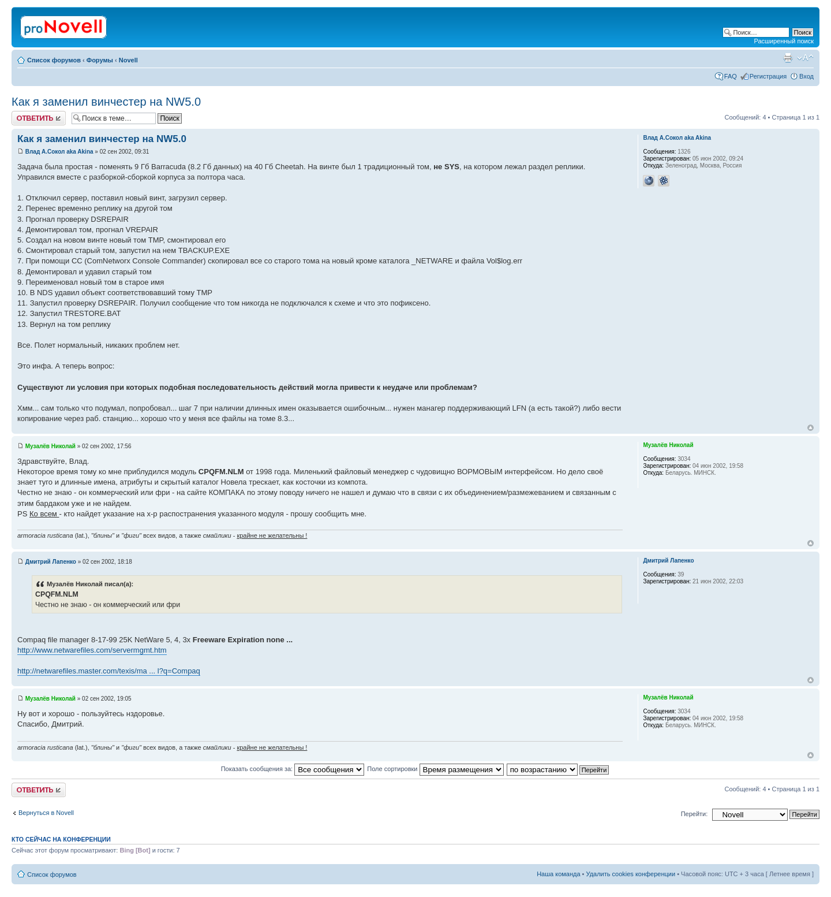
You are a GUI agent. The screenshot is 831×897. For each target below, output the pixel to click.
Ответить (39, 118)
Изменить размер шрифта (805, 58)
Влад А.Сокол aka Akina (59, 151)
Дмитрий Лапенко (50, 562)
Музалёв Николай (50, 446)
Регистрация (768, 76)
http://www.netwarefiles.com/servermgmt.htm (92, 650)
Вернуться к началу (810, 428)
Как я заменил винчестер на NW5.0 (106, 101)
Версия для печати (787, 58)
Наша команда (558, 873)
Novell (128, 60)
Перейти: (694, 813)
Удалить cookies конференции (631, 873)
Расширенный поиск (784, 41)
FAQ (730, 76)
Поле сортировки (435, 768)
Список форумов (54, 60)
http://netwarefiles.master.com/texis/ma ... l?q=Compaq (108, 671)
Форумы (100, 60)
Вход (806, 76)
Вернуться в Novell (46, 812)
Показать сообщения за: (293, 768)
